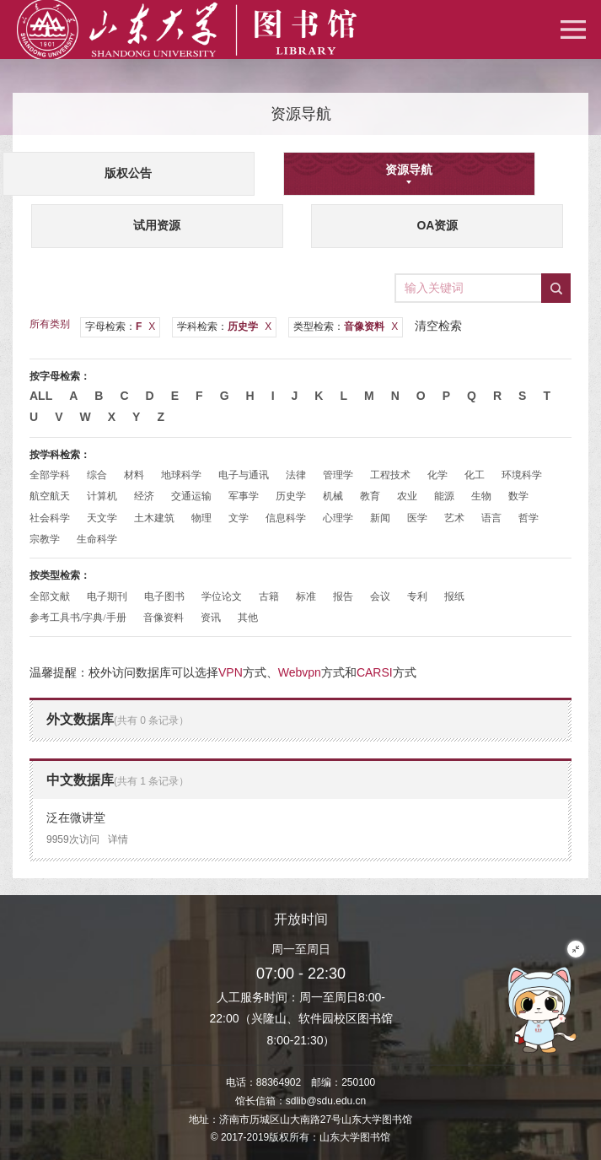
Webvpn (299, 672)
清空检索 (438, 325)
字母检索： (120, 326)
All (41, 395)
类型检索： (345, 326)
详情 (118, 839)
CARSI (375, 672)
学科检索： (224, 326)
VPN (230, 672)
